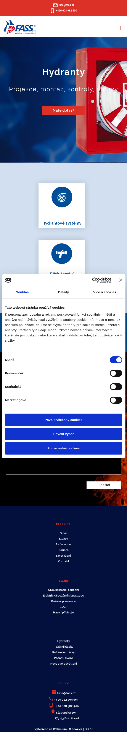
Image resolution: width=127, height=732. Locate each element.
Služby (63, 538)
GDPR (89, 729)
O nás (64, 533)
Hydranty (63, 641)
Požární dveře (63, 658)
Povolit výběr (63, 434)
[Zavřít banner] (120, 280)
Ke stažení (63, 555)
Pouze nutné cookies (63, 448)
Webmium (60, 729)
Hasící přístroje (63, 612)
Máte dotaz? (63, 110)
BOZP (64, 606)
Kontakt (63, 561)
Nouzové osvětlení (63, 663)
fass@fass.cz (66, 693)
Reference (63, 544)
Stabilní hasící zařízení (63, 590)
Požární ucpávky (63, 652)
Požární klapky (63, 646)
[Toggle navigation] (120, 27)
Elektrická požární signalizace (63, 595)
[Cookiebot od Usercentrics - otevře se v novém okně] (92, 280)
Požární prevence (63, 601)
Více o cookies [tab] (104, 292)
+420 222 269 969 (66, 699)
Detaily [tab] (63, 292)
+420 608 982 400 (66, 706)
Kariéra (64, 550)
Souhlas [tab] (22, 292)
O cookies (75, 729)
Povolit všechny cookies (63, 420)
